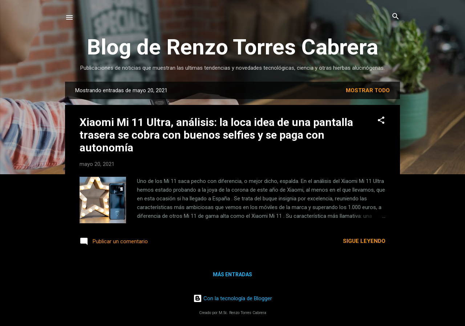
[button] (381, 121)
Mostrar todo (368, 90)
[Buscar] (395, 17)
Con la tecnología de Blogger (232, 298)
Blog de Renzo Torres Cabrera (232, 47)
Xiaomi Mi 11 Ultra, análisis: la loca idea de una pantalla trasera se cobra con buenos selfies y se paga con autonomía (216, 135)
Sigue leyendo (364, 241)
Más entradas (232, 274)
